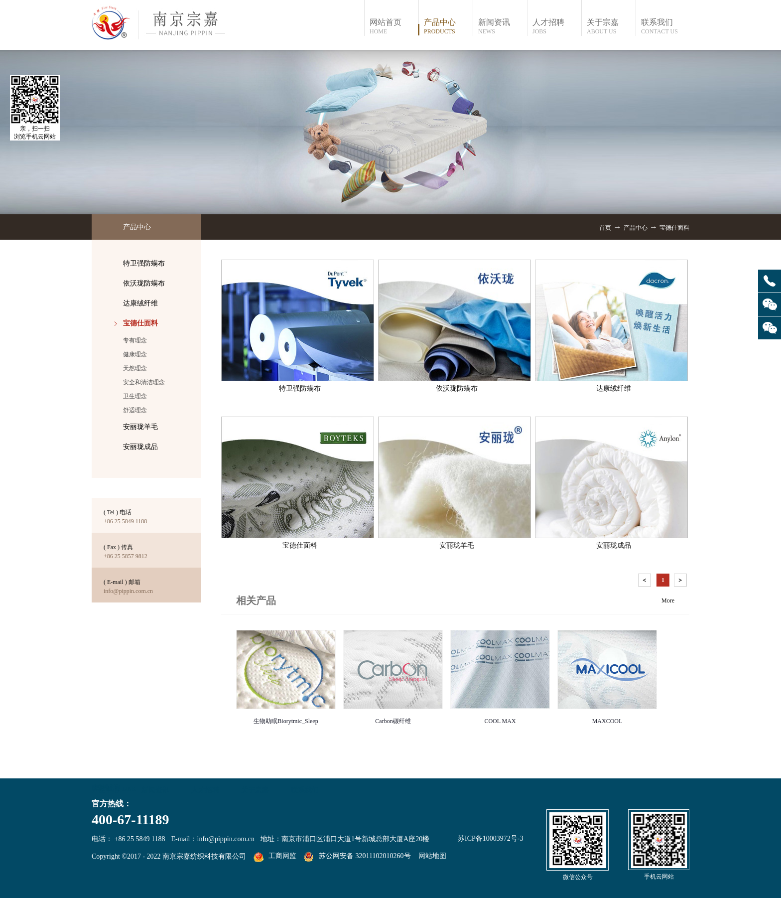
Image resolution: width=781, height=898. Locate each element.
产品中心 (636, 227)
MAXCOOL (607, 721)
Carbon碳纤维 (392, 721)
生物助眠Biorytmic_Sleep (286, 721)
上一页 (646, 582)
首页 (605, 227)
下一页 (681, 582)
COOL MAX (500, 721)
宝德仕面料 (674, 227)
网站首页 (394, 26)
